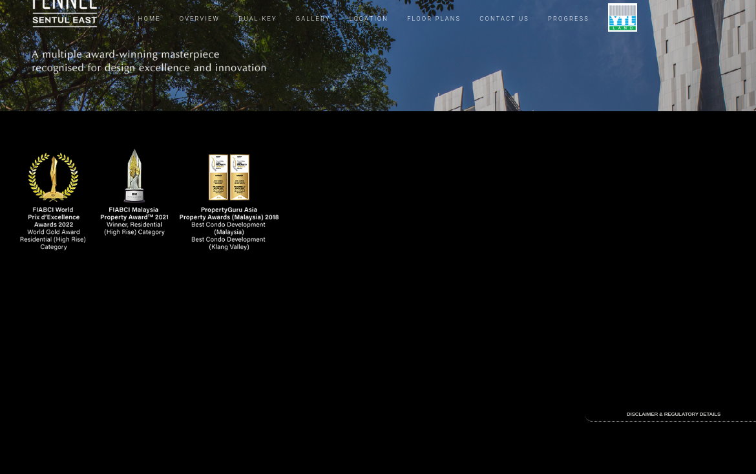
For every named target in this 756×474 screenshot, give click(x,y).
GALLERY (313, 18)
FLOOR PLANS (434, 18)
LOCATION (369, 18)
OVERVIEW (200, 18)
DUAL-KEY (257, 18)
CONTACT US (504, 18)
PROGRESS (568, 18)
